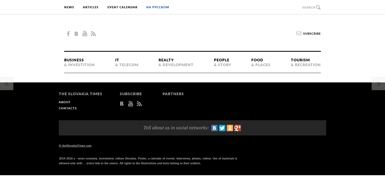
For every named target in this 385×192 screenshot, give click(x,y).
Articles (90, 7)
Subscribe (312, 33)
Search (308, 7)
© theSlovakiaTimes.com (75, 145)
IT (126, 62)
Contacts (68, 108)
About (65, 102)
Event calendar (122, 7)
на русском (157, 7)
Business (79, 62)
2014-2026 (66, 158)
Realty (176, 62)
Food (261, 62)
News (69, 7)
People (222, 62)
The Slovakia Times (192, 33)
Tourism (306, 62)
